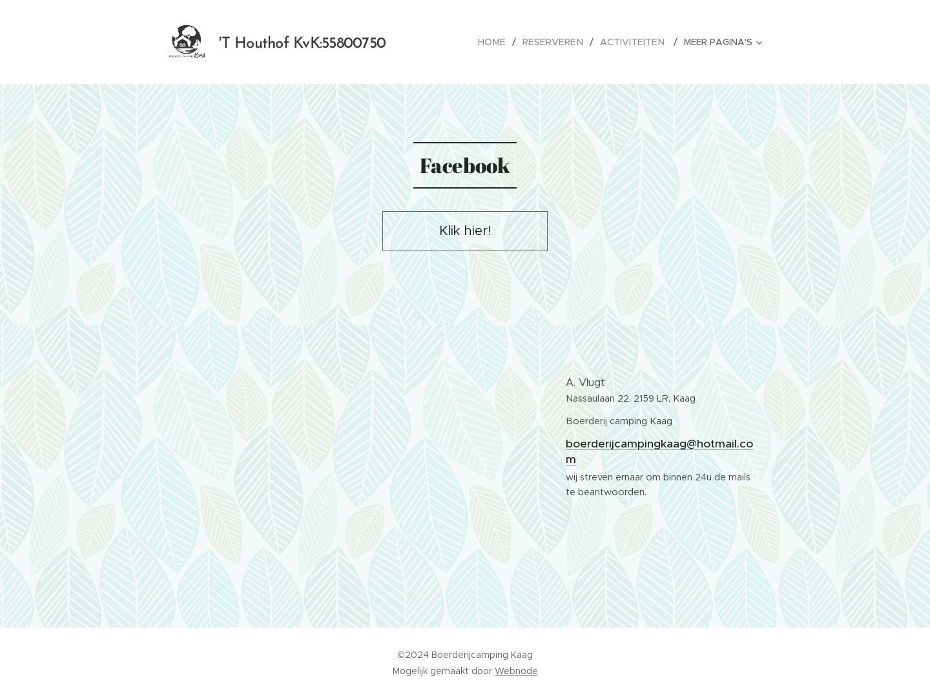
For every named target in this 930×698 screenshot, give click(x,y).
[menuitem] (501, 42)
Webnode (516, 671)
